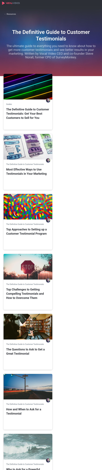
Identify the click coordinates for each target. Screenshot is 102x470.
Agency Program (11, 406)
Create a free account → (38, 376)
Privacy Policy (46, 465)
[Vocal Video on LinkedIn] (96, 465)
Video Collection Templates (81, 397)
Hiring (39, 406)
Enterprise (8, 401)
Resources (74, 392)
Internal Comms (44, 411)
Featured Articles (11, 424)
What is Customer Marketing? (17, 451)
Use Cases (41, 392)
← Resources (10, 14)
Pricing (7, 392)
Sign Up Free (20, 338)
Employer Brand (44, 401)
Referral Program (76, 416)
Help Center (74, 411)
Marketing (41, 397)
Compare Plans (11, 397)
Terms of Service (59, 465)
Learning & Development (47, 416)
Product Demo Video (78, 401)
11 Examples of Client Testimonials (13, 445)
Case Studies (75, 406)
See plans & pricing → (35, 344)
